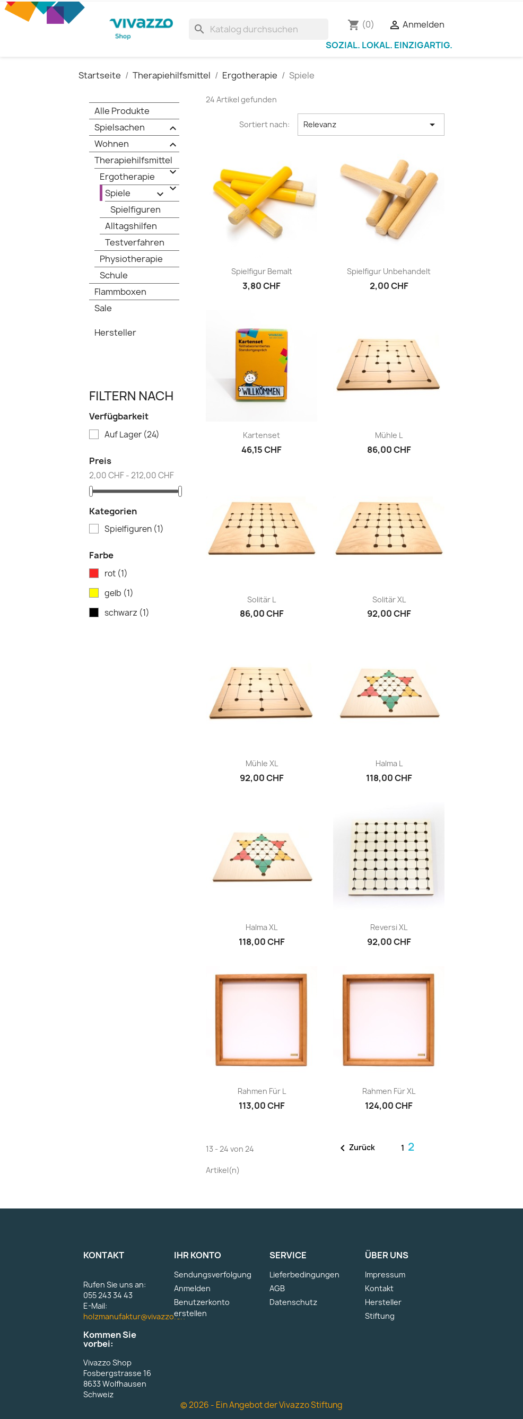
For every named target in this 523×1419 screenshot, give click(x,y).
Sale (103, 308)
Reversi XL (388, 927)
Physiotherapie (131, 259)
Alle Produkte (122, 111)
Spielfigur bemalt (261, 271)
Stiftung (380, 1316)
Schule (114, 275)
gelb (119, 593)
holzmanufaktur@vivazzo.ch (134, 1316)
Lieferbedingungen (304, 1274)
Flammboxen (120, 291)
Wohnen (136, 144)
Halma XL (261, 927)
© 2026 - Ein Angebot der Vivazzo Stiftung (261, 1405)
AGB (277, 1288)
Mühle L (389, 435)
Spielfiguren (135, 209)
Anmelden (192, 1288)
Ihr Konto (197, 1255)
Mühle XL (262, 763)
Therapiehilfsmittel (136, 161)
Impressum (385, 1274)
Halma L (389, 763)
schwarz (127, 613)
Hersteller (115, 332)
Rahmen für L (262, 1091)
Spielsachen (136, 128)
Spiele (136, 193)
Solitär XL (389, 599)
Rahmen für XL (388, 1091)
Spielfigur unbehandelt (389, 271)
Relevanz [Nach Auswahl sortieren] (371, 124)
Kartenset (261, 435)
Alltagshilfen (131, 226)
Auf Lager (132, 435)
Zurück (355, 1148)
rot (116, 573)
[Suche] (258, 29)
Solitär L (261, 599)
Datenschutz (293, 1302)
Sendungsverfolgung (212, 1274)
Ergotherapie (139, 178)
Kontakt (379, 1288)
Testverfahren (134, 242)
